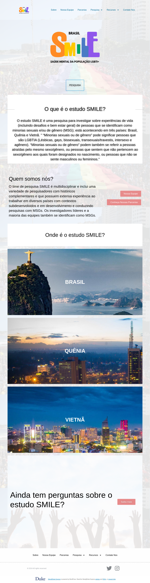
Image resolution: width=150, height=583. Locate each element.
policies (97, 579)
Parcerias (82, 10)
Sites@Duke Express (54, 579)
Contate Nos (129, 10)
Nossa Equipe (67, 10)
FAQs (104, 579)
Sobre (54, 10)
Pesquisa (97, 10)
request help (112, 579)
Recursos (113, 10)
